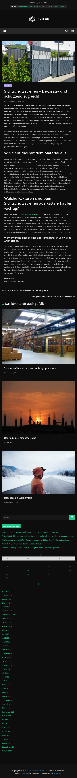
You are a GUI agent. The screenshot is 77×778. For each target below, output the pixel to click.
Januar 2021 (6, 743)
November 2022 (8, 657)
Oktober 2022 (7, 661)
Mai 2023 (5, 638)
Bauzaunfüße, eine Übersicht (20, 437)
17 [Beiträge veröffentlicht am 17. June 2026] (28, 570)
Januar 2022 (6, 696)
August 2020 (7, 751)
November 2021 (8, 704)
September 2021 (8, 712)
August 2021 (7, 716)
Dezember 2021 (8, 700)
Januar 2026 (6, 599)
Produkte (8, 86)
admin (21, 101)
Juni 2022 (5, 677)
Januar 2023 (6, 649)
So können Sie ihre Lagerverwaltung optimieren (30, 368)
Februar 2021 (7, 739)
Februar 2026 (7, 595)
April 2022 (6, 685)
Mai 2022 (5, 681)
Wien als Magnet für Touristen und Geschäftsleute (22, 544)
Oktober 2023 (7, 622)
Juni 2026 (5, 591)
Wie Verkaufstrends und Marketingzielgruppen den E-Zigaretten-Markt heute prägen (35, 540)
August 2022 (7, 669)
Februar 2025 (7, 611)
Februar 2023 (7, 646)
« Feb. (37, 584)
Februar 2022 (7, 692)
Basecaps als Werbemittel (18, 497)
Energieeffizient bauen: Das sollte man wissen (53, 296)
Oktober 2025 (7, 603)
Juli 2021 (5, 720)
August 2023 (7, 626)
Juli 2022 (5, 673)
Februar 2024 (7, 618)
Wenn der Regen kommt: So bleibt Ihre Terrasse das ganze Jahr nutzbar (30, 532)
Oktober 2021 (7, 708)
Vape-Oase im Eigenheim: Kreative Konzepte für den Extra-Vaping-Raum (30, 548)
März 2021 (6, 735)
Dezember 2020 (8, 747)
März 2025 (6, 607)
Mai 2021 (5, 727)
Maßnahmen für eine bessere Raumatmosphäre (25, 290)
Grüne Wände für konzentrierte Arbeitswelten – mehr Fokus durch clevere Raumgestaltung (38, 536)
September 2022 (8, 665)
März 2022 (6, 688)
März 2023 (6, 642)
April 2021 (6, 731)
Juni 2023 (5, 634)
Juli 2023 (5, 630)
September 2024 (8, 614)
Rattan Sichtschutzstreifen (27, 214)
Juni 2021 (5, 723)
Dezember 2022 (8, 653)
